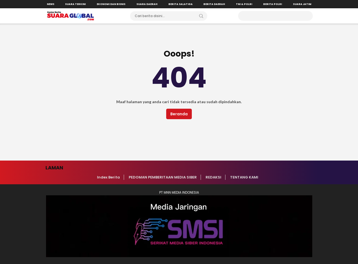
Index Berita (108, 177)
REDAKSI (213, 177)
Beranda (179, 114)
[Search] (201, 16)
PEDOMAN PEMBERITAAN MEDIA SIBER (163, 177)
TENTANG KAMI (244, 177)
